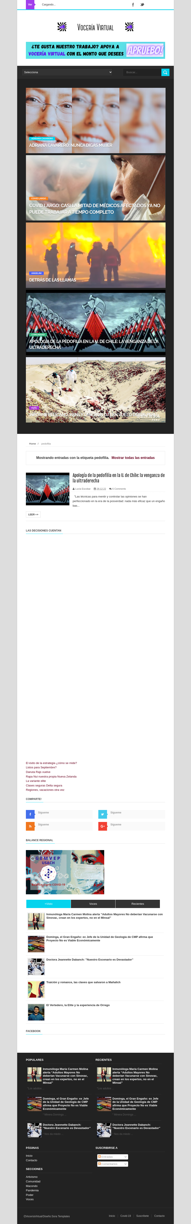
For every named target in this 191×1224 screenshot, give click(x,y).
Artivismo (31, 1176)
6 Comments (119, 488)
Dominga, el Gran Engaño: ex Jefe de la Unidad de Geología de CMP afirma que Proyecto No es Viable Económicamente (66, 1103)
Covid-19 (126, 1215)
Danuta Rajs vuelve (38, 772)
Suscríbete (142, 1215)
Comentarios (107, 1164)
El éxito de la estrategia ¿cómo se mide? (51, 763)
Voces (30, 1199)
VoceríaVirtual (34, 1216)
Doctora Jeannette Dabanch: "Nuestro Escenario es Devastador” (67, 1126)
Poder (30, 1195)
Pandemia (32, 1190)
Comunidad (33, 1181)
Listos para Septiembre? (41, 767)
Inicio (29, 1155)
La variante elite (36, 781)
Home (32, 443)
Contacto (31, 1160)
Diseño (47, 1216)
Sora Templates (61, 1216)
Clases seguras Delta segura (44, 785)
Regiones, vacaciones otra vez (45, 789)
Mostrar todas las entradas (133, 458)
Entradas (105, 1156)
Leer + (33, 514)
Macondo (31, 1186)
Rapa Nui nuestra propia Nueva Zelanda (51, 776)
